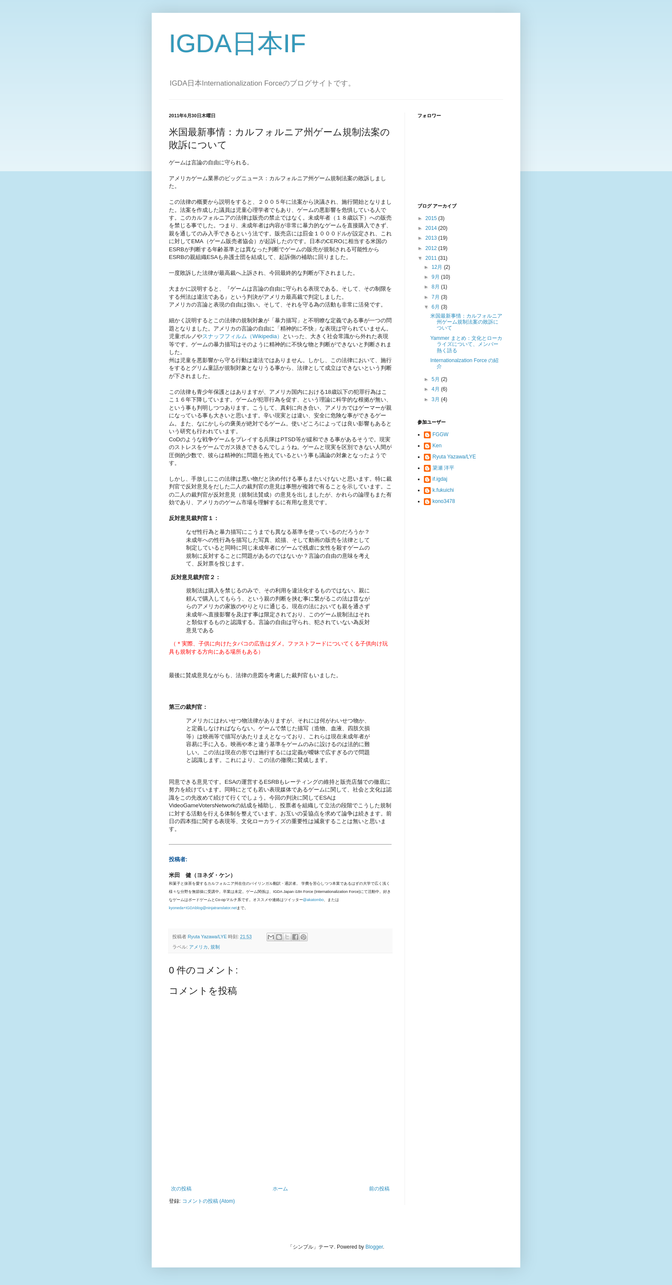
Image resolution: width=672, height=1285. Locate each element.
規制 (215, 946)
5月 (436, 379)
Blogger (374, 1247)
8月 (436, 287)
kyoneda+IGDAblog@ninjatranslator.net (203, 908)
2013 (432, 238)
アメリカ (198, 946)
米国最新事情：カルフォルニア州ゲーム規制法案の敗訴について (466, 322)
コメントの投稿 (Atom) (208, 1201)
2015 (432, 218)
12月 (438, 267)
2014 (432, 228)
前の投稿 (379, 1189)
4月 (436, 389)
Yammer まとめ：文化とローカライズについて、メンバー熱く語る (466, 344)
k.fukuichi (443, 490)
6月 (436, 307)
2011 (432, 258)
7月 (436, 297)
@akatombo (313, 900)
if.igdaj (439, 479)
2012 (432, 248)
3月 (436, 399)
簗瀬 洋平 (443, 468)
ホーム (280, 1189)
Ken (436, 446)
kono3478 (443, 501)
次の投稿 (181, 1189)
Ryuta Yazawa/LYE (454, 457)
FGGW (440, 434)
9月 (436, 277)
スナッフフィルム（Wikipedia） (242, 336)
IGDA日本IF (237, 43)
